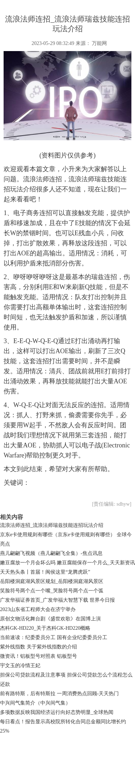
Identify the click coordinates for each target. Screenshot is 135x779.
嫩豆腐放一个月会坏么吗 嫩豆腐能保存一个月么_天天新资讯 (67, 562)
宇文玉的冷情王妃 (20, 665)
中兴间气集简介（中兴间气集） (35, 703)
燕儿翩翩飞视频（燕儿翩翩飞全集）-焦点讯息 (51, 553)
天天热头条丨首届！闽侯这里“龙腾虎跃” (45, 572)
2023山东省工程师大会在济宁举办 (38, 609)
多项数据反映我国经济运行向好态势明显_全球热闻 (56, 712)
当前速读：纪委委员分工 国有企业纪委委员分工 (53, 637)
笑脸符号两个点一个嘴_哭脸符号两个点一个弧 (51, 590)
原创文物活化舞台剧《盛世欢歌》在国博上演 (50, 618)
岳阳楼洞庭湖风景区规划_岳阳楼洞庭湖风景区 (51, 581)
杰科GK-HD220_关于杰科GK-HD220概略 (45, 628)
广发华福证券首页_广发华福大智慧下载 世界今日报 (57, 600)
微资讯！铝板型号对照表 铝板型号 (38, 656)
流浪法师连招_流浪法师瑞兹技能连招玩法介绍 (51, 525)
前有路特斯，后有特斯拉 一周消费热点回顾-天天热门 (59, 693)
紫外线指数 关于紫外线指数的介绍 (38, 647)
